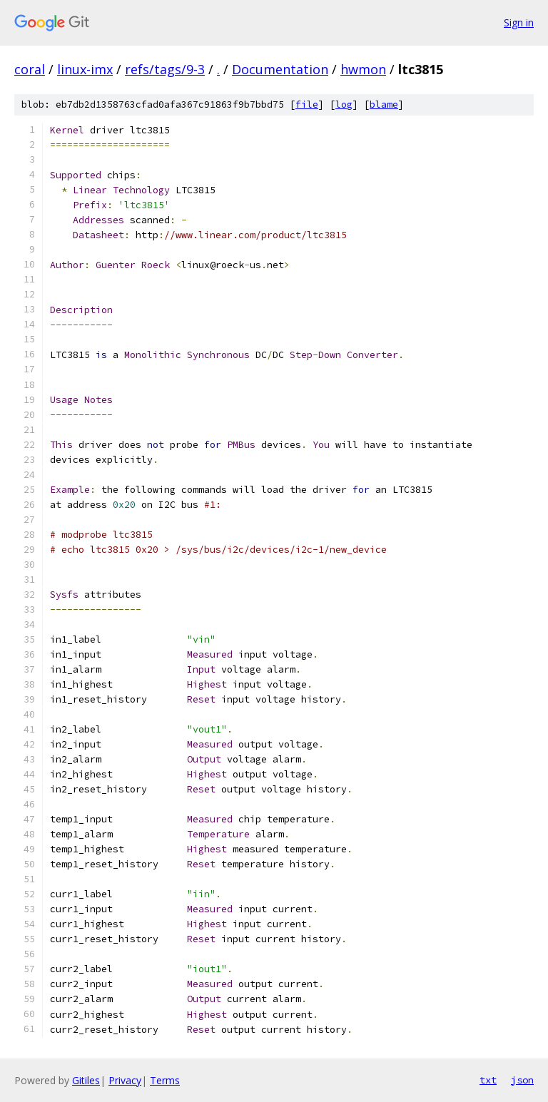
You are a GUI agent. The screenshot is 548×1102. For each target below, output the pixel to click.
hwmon (363, 69)
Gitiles (86, 1080)
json (522, 1079)
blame (384, 104)
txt (488, 1079)
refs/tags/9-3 (165, 69)
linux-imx (85, 69)
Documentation (280, 69)
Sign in (519, 22)
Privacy (124, 1080)
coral (29, 69)
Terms (165, 1080)
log (343, 104)
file (306, 104)
